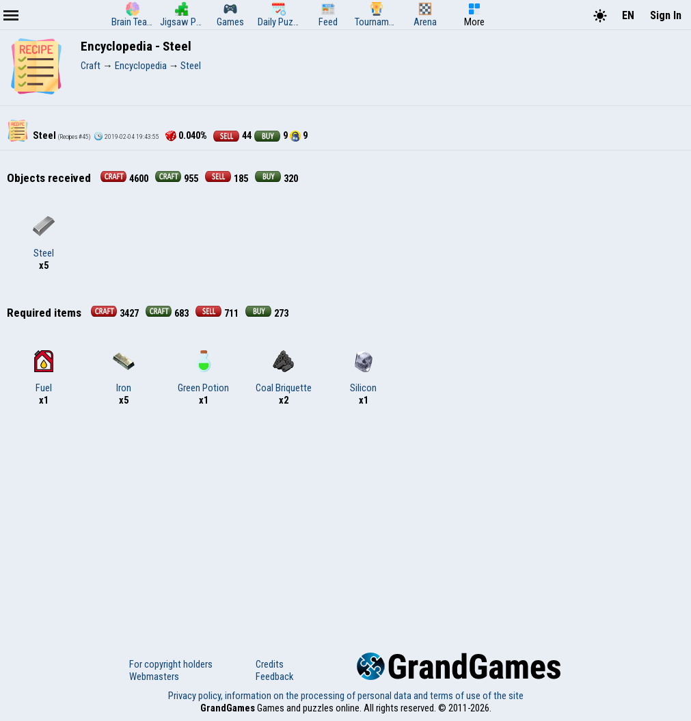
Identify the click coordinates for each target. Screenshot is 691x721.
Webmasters (154, 676)
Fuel (44, 372)
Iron (124, 372)
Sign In (665, 15)
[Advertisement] (345, 522)
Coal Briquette (284, 372)
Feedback (274, 676)
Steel (44, 237)
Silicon (363, 372)
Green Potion (203, 372)
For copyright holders (171, 664)
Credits (270, 664)
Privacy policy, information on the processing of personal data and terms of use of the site (346, 696)
